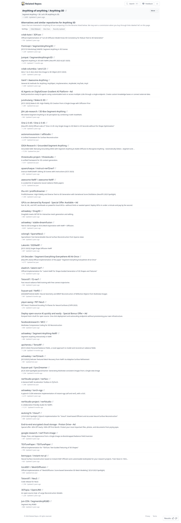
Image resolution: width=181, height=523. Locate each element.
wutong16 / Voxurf (30, 413)
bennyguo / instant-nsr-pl (33, 455)
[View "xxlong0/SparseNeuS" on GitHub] (44, 234)
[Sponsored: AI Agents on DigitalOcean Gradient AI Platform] (90, 92)
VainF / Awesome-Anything (34, 80)
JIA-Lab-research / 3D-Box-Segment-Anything (43, 111)
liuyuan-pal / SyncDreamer (34, 367)
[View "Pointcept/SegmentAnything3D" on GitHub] (54, 46)
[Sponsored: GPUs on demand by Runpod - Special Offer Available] (90, 203)
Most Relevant (35, 29)
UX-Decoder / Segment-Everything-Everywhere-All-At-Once (50, 256)
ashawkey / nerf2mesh (32, 356)
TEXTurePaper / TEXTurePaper (36, 444)
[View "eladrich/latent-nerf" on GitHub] (43, 268)
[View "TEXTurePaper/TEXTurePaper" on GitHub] (52, 444)
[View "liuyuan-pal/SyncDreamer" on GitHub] (49, 367)
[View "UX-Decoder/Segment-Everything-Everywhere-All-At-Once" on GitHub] (80, 256)
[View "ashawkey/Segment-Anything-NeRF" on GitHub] (59, 333)
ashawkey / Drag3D (30, 211)
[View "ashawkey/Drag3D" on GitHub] (42, 211)
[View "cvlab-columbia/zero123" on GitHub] (47, 69)
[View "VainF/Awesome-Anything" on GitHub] (49, 80)
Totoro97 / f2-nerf (30, 279)
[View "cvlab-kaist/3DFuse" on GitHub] (42, 35)
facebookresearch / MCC (33, 322)
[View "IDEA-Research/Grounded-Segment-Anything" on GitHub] (68, 145)
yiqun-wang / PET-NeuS (32, 302)
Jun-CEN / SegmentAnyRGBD (35, 501)
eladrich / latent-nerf (31, 267)
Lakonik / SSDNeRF (30, 245)
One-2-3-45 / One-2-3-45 (33, 122)
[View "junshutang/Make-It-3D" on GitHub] (47, 100)
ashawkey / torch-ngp (32, 390)
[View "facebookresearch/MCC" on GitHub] (47, 322)
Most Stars (46, 29)
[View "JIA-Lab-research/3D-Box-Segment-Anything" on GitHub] (67, 111)
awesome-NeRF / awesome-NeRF (37, 179)
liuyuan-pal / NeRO (30, 290)
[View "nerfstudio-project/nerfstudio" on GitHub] (53, 402)
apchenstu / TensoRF (31, 344)
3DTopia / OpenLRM (31, 489)
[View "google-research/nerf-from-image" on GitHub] (57, 433)
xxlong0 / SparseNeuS (32, 233)
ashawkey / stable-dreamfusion (36, 222)
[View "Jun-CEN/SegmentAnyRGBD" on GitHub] (51, 501)
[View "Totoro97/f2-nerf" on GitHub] (40, 279)
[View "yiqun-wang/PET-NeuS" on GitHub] (46, 302)
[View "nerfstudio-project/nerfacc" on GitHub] (50, 379)
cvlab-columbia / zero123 (33, 68)
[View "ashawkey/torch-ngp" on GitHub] (44, 390)
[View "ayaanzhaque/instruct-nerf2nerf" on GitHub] (55, 168)
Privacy (147, 516)
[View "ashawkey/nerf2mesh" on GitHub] (45, 356)
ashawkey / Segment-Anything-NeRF (39, 333)
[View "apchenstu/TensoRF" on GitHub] (43, 345)
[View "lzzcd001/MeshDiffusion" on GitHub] (47, 467)
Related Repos (33, 3)
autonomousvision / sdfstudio (36, 134)
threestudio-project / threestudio (37, 157)
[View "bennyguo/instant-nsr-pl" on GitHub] (48, 456)
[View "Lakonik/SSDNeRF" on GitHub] (41, 245)
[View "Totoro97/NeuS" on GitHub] (39, 478)
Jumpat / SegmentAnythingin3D (37, 57)
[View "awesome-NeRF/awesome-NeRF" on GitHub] (55, 180)
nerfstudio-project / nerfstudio (36, 401)
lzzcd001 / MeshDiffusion (33, 467)
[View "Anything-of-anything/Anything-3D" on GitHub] (66, 11)
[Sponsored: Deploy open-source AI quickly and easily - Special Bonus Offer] (90, 314)
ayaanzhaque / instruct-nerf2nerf (37, 168)
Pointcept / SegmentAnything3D (37, 46)
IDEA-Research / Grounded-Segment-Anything (44, 145)
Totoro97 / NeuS (29, 478)
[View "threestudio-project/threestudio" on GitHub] (55, 157)
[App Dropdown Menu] (157, 4)
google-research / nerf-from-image (38, 433)
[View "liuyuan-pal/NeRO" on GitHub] (41, 291)
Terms (155, 516)
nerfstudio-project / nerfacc (34, 378)
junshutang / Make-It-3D (33, 100)
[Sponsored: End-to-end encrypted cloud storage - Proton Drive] (90, 425)
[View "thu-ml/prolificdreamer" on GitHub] (46, 191)
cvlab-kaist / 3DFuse (31, 34)
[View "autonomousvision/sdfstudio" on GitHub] (52, 134)
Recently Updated (59, 29)
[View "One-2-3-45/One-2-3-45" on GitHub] (46, 123)
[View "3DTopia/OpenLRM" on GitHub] (42, 490)
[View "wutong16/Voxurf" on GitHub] (41, 413)
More (154, 11)
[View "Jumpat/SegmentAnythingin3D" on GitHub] (54, 57)
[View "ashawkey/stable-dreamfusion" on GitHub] (53, 222)
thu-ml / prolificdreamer (33, 191)
